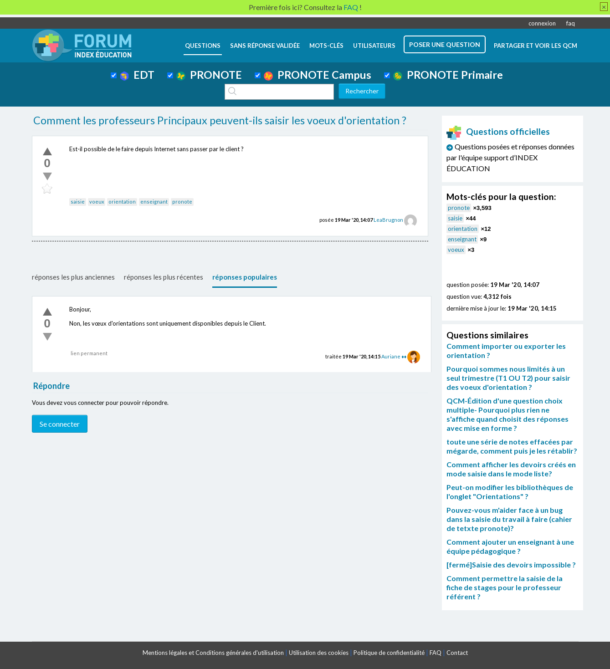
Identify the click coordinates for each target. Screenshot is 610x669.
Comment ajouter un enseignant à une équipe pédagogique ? (510, 546)
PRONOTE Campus (317, 74)
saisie (78, 201)
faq (570, 23)
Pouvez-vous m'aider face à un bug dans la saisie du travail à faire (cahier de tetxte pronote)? (509, 519)
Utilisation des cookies (319, 652)
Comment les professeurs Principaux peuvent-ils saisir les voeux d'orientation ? (219, 120)
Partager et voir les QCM (535, 45)
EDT (137, 74)
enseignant (154, 201)
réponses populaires (244, 277)
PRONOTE (209, 74)
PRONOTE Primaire (448, 74)
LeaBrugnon (388, 220)
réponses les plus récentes (163, 277)
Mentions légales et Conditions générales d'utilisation (213, 652)
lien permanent (89, 353)
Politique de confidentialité (389, 652)
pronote (182, 201)
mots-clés (326, 45)
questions (202, 45)
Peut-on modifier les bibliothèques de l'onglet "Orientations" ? (509, 491)
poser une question (444, 44)
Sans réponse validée (265, 45)
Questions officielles (498, 131)
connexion (542, 23)
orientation (122, 201)
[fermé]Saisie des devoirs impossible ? (511, 564)
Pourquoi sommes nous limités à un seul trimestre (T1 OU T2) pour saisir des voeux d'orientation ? (508, 377)
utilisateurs (374, 45)
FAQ (435, 652)
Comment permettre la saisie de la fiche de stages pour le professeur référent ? (504, 587)
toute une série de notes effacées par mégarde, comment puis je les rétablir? (511, 446)
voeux (96, 201)
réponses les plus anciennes (73, 277)
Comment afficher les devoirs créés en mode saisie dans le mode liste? (511, 469)
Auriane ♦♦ (393, 356)
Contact (457, 652)
